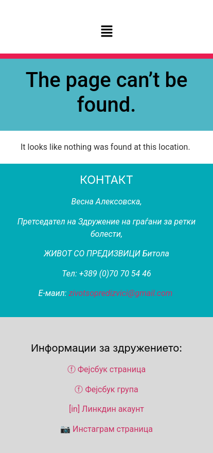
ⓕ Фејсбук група (106, 389)
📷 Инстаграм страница (106, 429)
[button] (106, 32)
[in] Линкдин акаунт (106, 409)
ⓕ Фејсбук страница (107, 369)
